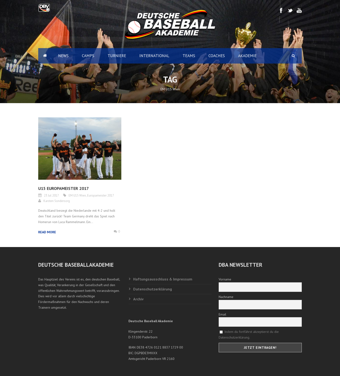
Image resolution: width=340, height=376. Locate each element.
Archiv (138, 299)
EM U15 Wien (77, 195)
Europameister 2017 (100, 195)
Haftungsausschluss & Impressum (162, 279)
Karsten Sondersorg (56, 201)
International (154, 55)
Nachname (226, 297)
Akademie (247, 55)
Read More (47, 232)
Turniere (117, 55)
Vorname (225, 279)
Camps (88, 55)
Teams (189, 55)
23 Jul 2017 (51, 195)
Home (45, 56)
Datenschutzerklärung (152, 289)
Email (222, 314)
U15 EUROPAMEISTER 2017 (63, 188)
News (63, 55)
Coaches (216, 55)
